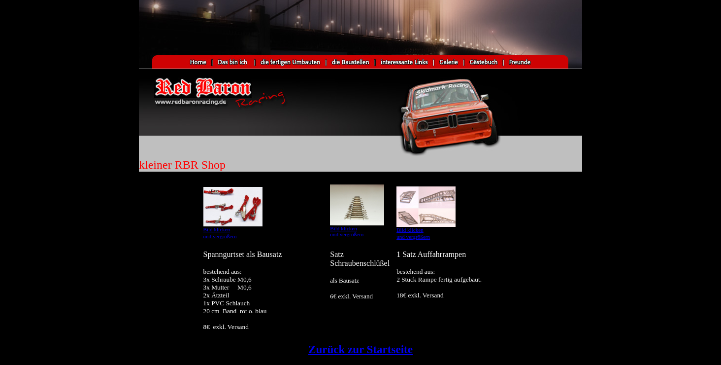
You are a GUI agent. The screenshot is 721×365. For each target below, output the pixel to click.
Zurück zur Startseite (360, 349)
